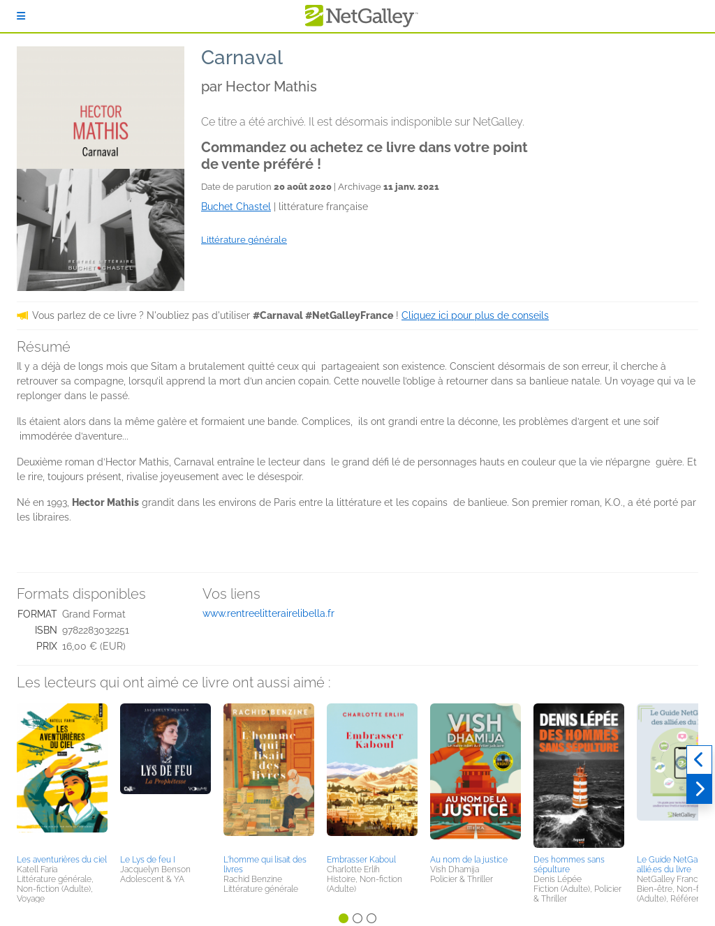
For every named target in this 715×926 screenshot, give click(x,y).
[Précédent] (699, 760)
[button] (62, 776)
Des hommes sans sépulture (569, 864)
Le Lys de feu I (147, 860)
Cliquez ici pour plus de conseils (475, 315)
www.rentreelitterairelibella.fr (268, 613)
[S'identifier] (21, 16)
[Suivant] (699, 789)
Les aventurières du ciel (62, 860)
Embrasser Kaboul (361, 860)
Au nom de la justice (469, 860)
